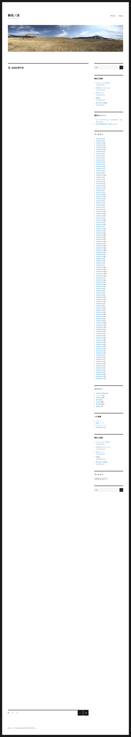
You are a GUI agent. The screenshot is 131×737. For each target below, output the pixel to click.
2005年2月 (99, 235)
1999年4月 (99, 366)
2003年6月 (99, 259)
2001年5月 (99, 312)
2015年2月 (99, 192)
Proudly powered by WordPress (25, 728)
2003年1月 (99, 269)
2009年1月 (99, 211)
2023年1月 (99, 145)
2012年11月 (99, 203)
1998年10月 (99, 379)
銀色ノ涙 (13, 15)
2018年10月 (99, 175)
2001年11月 (99, 299)
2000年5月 (99, 338)
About (113, 16)
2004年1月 (99, 244)
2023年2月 (99, 143)
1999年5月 (99, 364)
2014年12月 (99, 196)
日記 (97, 402)
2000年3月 (99, 342)
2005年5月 (99, 229)
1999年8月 (99, 357)
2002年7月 (99, 282)
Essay (121, 16)
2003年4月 (99, 263)
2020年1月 (99, 164)
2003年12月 (99, 246)
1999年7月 (99, 359)
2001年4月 (99, 314)
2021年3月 (99, 156)
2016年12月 (99, 188)
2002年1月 (99, 295)
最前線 (98, 98)
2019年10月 (99, 166)
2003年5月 (99, 261)
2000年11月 (99, 325)
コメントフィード (101, 425)
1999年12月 (99, 349)
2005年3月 (99, 233)
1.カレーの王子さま (102, 120)
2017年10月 (99, 184)
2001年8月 (99, 306)
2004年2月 (99, 241)
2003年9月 (99, 252)
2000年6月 (99, 336)
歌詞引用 (98, 404)
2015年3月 (99, 190)
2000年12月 (99, 323)
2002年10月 (99, 276)
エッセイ (98, 395)
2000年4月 (99, 340)
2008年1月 (99, 214)
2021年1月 (99, 160)
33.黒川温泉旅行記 (101, 124)
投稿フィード (100, 423)
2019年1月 (99, 173)
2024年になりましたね (103, 88)
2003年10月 (99, 250)
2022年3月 (99, 154)
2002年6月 (99, 284)
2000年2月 (99, 344)
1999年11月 (99, 351)
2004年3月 (99, 239)
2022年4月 (99, 151)
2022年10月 (99, 149)
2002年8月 (99, 280)
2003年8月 (99, 254)
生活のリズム (100, 93)
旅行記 (98, 400)
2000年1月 (99, 346)
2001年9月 (99, 304)
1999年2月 (99, 370)
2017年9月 (99, 186)
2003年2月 (99, 267)
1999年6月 (99, 361)
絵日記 (98, 406)
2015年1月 (99, 194)
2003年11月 (99, 248)
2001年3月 (99, 316)
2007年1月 (99, 222)
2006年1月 (99, 224)
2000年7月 (99, 334)
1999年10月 (99, 353)
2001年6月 (99, 310)
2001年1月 (99, 321)
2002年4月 (99, 289)
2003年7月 (99, 256)
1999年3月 (99, 368)
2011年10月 (99, 209)
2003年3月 (99, 265)
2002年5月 (99, 286)
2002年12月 (99, 271)
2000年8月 (99, 331)
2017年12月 (99, 179)
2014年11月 (99, 199)
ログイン (98, 421)
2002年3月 (99, 291)
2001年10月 (99, 301)
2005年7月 (99, 226)
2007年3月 (99, 218)
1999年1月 (99, 372)
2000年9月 (99, 329)
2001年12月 (99, 297)
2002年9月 (99, 278)
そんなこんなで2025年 (103, 83)
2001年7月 (99, 308)
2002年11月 (99, 274)
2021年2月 (99, 158)
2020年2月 (99, 162)
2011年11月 (99, 207)
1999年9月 (99, 355)
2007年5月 (99, 216)
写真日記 (98, 397)
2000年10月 (99, 327)
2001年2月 (99, 319)
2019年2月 (99, 171)
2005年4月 (99, 231)
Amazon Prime (101, 393)
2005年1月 (99, 237)
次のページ (85, 715)
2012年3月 (99, 205)
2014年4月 (99, 201)
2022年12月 (99, 147)
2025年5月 (99, 139)
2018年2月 (99, 177)
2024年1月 (99, 141)
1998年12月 (99, 374)
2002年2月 (99, 293)
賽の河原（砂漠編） (102, 103)
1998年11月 (99, 376)
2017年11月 (99, 181)
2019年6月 (99, 169)
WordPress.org (101, 427)
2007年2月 (99, 220)
